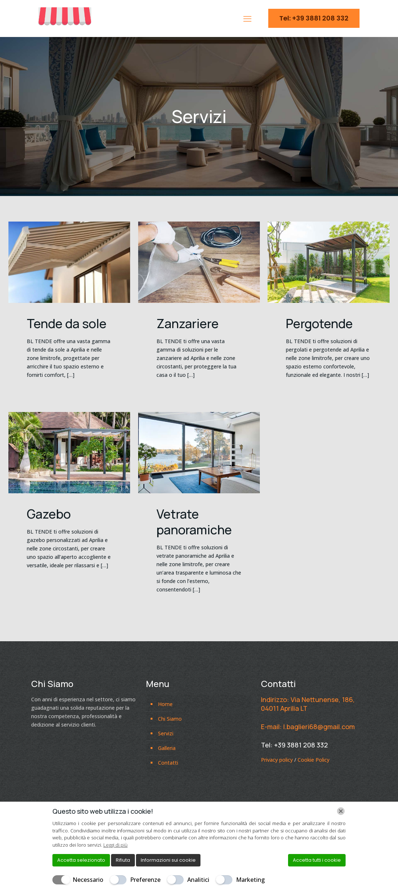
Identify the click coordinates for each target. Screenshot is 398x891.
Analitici (198, 880)
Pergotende (319, 323)
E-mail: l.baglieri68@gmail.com (308, 726)
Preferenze (145, 880)
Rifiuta (123, 860)
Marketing (250, 880)
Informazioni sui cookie (168, 860)
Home (165, 704)
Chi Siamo (170, 718)
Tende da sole (67, 323)
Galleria (167, 748)
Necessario (88, 880)
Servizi (165, 733)
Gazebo (49, 513)
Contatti (168, 762)
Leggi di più (115, 845)
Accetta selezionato (81, 860)
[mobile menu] (247, 18)
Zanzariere (187, 323)
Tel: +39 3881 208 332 (314, 18)
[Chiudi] (341, 811)
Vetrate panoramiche (194, 521)
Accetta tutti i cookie (317, 860)
